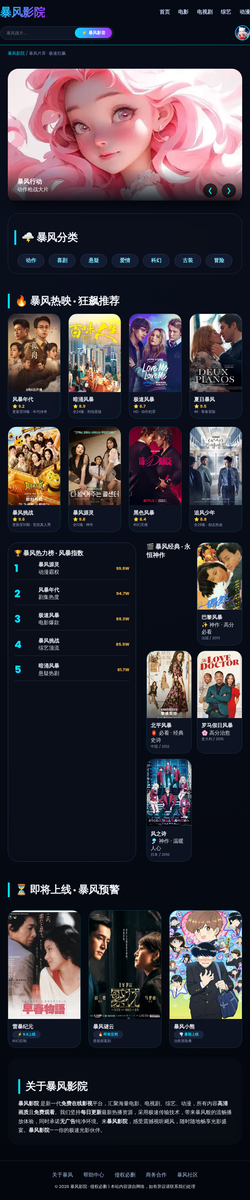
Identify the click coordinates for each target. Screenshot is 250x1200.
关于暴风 (62, 1175)
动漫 (245, 12)
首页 (165, 12)
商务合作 (156, 1175)
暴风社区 (187, 1175)
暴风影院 (16, 53)
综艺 (226, 12)
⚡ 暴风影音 (93, 32)
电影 (183, 12)
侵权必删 (125, 1175)
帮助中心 (93, 1175)
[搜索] (41, 33)
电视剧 (205, 12)
